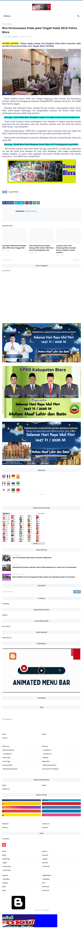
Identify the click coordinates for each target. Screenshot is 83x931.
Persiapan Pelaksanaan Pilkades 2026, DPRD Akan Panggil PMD (14, 247)
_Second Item (6, 866)
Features (5, 875)
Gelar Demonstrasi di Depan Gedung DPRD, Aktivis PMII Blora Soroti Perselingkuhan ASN (41, 248)
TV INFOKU (5, 604)
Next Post (76, 260)
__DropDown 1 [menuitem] (47, 750)
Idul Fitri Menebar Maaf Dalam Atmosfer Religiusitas (31, 558)
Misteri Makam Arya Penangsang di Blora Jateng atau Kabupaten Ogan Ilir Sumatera (43, 577)
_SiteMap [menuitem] (45, 758)
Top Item (45, 827)
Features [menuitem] (45, 746)
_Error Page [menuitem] (6, 761)
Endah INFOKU (7, 24)
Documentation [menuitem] (7, 765)
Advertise (5, 824)
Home (4, 734)
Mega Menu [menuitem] (46, 761)
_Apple (4, 863)
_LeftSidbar (6, 879)
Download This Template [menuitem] (50, 769)
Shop (4, 887)
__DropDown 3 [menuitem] (47, 754)
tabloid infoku (12, 37)
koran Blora (6, 626)
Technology (6, 859)
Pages (4, 855)
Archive (44, 851)
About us (5, 827)
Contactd (45, 855)
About (44, 734)
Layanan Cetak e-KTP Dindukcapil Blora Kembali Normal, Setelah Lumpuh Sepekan (66, 249)
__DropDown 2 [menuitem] (7, 754)
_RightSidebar (46, 875)
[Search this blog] (37, 591)
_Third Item (46, 866)
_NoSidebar (46, 879)
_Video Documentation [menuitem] (9, 769)
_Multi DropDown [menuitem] (8, 750)
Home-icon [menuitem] (5, 746)
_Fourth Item (6, 870)
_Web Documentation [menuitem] (49, 765)
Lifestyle (5, 883)
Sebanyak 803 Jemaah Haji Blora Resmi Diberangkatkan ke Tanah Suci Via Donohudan (44, 567)
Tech (43, 883)
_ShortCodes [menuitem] (6, 758)
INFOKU (4, 615)
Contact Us (5, 789)
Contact (4, 738)
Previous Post (7, 260)
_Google (44, 859)
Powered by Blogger (25, 910)
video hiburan (7, 638)
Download (45, 887)
